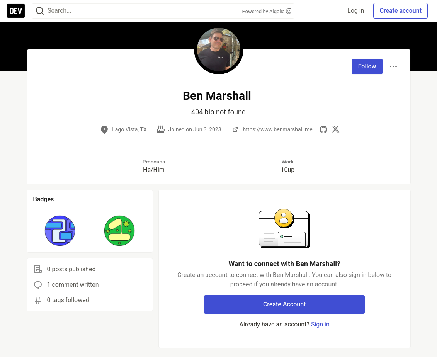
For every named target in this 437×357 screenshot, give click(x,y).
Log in (355, 10)
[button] (60, 230)
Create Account (284, 304)
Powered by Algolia (266, 11)
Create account (400, 10)
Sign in (320, 324)
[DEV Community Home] (16, 11)
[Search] (40, 11)
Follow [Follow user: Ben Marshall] (367, 66)
